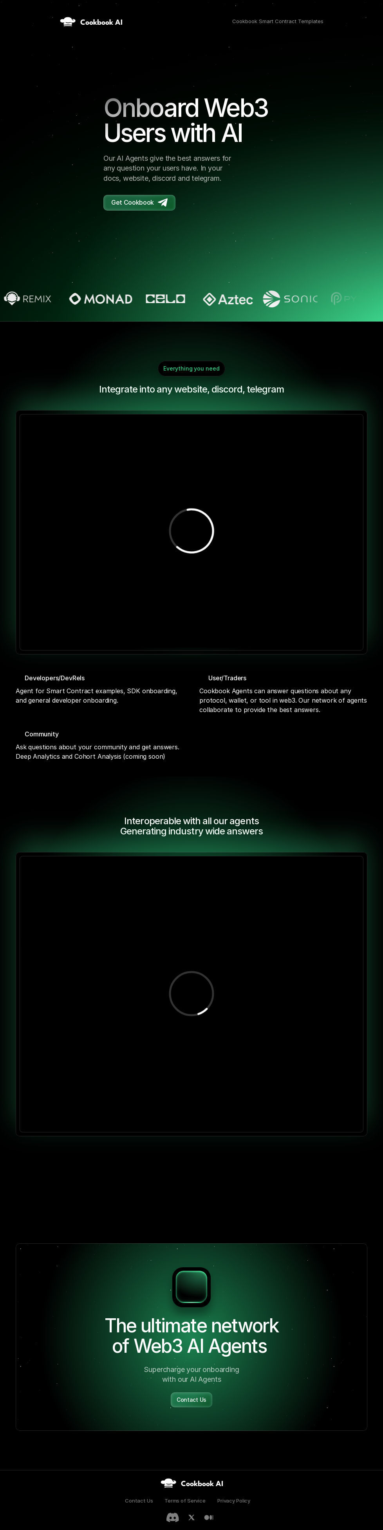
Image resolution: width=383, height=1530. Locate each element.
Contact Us (139, 1500)
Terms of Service (185, 1500)
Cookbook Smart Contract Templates (277, 21)
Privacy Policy (233, 1500)
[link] (191, 1483)
